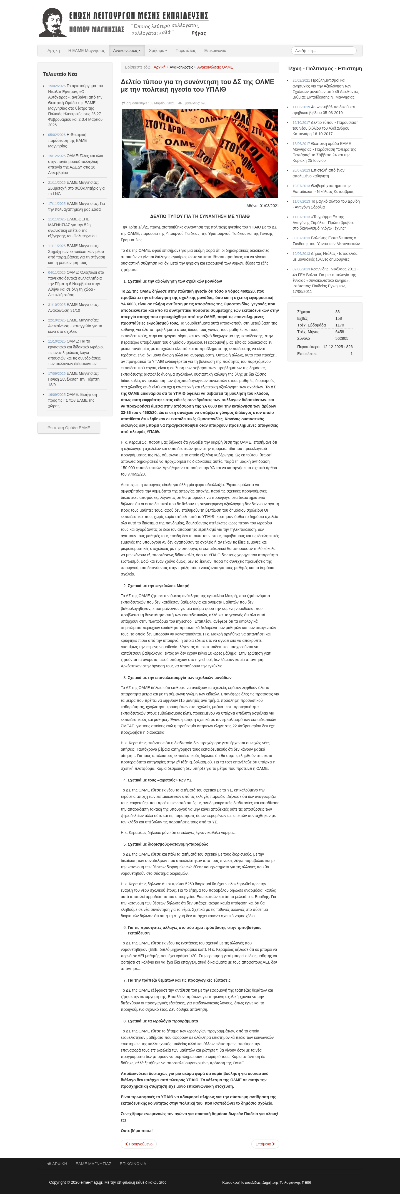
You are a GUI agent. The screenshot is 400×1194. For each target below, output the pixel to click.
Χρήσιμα (158, 50)
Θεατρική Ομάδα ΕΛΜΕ (69, 428)
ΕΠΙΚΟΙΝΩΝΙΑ (133, 1164)
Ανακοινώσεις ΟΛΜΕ (215, 67)
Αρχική (54, 50)
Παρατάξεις (186, 50)
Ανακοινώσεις (127, 50)
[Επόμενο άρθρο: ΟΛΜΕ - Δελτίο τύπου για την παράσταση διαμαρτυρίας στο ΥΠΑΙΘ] (265, 1144)
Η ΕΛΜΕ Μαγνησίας (86, 50)
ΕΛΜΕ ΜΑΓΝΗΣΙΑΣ (93, 1164)
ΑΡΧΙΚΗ (57, 1164)
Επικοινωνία (215, 50)
